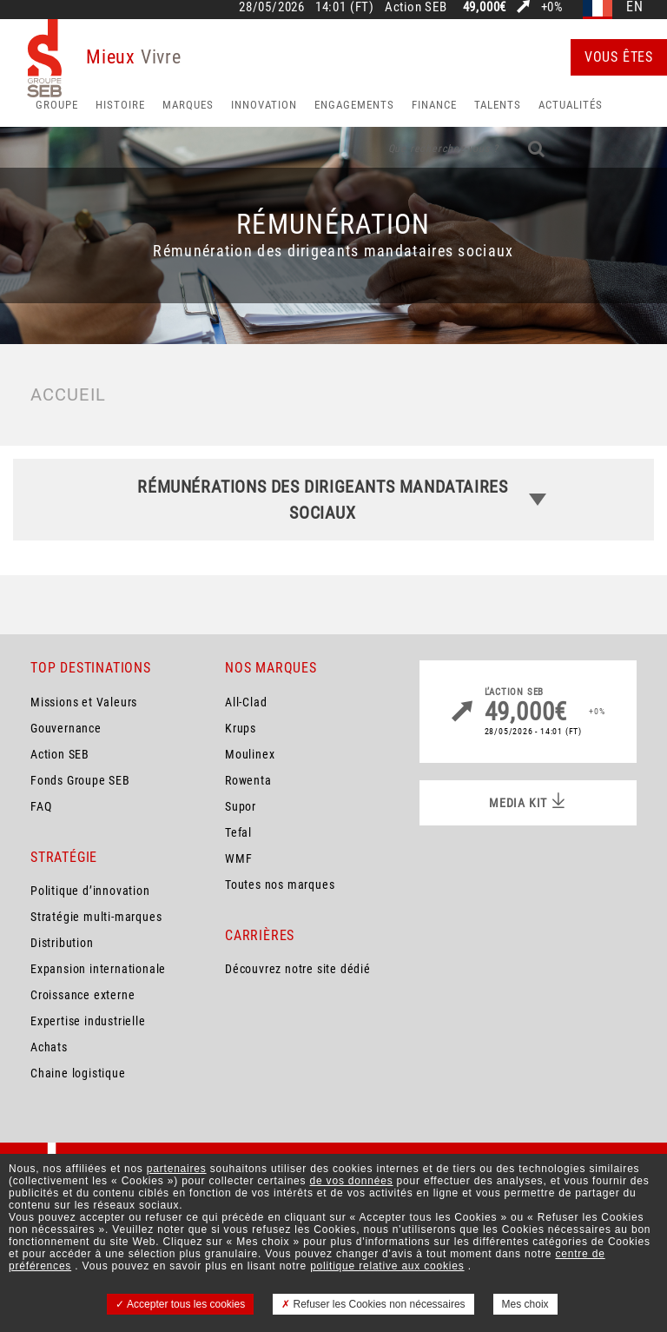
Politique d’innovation (90, 891)
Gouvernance (66, 728)
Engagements (354, 104)
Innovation (264, 104)
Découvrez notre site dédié (298, 969)
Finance (434, 104)
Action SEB (59, 754)
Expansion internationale (98, 969)
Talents (497, 104)
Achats (49, 1047)
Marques (188, 104)
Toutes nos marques (279, 884)
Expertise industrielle (88, 1021)
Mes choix (525, 1304)
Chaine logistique (78, 1073)
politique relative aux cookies (387, 1266)
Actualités (570, 104)
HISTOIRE (120, 104)
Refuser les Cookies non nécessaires (373, 1304)
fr (598, 7)
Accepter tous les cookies (180, 1304)
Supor (240, 806)
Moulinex (249, 754)
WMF (238, 858)
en (635, 7)
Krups (240, 728)
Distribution (62, 943)
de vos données (351, 1181)
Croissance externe (82, 995)
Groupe (57, 104)
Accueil (68, 394)
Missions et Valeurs (83, 702)
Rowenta (248, 780)
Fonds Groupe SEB (80, 780)
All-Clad (246, 702)
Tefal (238, 832)
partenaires (177, 1169)
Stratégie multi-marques (96, 917)
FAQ (40, 806)
